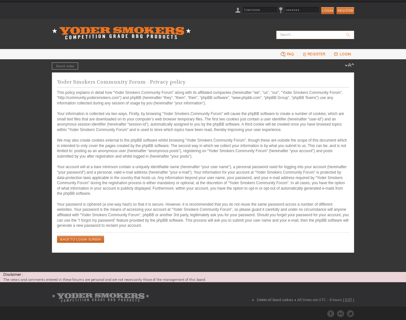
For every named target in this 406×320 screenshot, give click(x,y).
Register (345, 11)
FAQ (287, 54)
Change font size (349, 65)
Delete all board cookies (275, 300)
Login (342, 54)
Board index (65, 66)
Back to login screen (80, 239)
